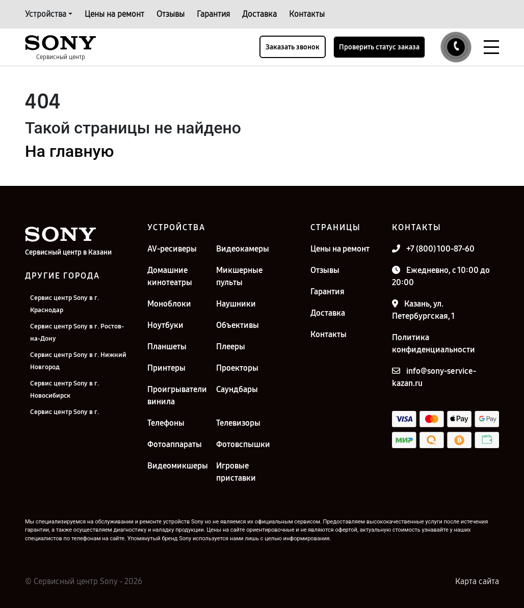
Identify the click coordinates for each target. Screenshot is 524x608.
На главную (69, 151)
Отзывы (170, 14)
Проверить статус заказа (379, 47)
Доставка (259, 14)
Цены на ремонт (114, 14)
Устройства (45, 14)
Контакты (307, 14)
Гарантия (213, 14)
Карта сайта (477, 581)
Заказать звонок (293, 47)
